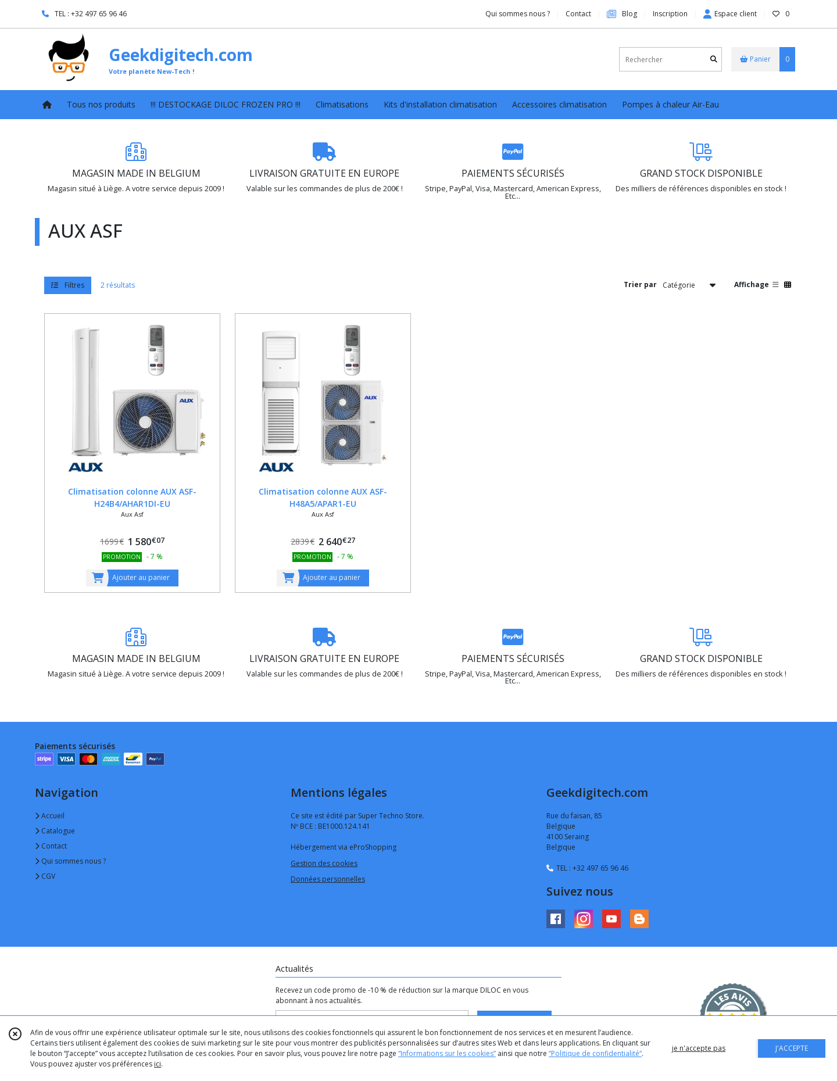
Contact (578, 14)
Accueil (50, 816)
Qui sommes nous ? (70, 861)
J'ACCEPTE (791, 1048)
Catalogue (55, 831)
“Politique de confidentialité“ (595, 1053)
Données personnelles (328, 879)
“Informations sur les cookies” (447, 1053)
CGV (45, 876)
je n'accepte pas (698, 1048)
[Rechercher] (713, 59)
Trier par (640, 284)
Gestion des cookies (324, 863)
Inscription (670, 14)
